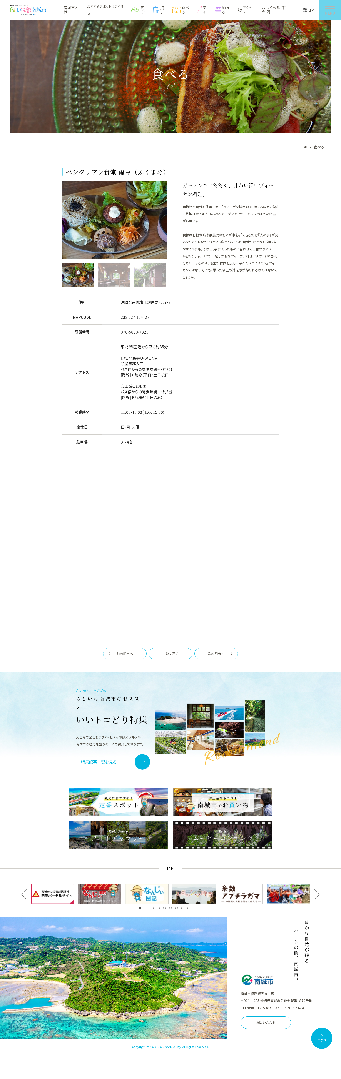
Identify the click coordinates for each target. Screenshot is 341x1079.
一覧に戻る (170, 654)
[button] (140, 908)
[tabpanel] (114, 221)
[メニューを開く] (329, 10)
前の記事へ (125, 654)
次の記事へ (216, 654)
